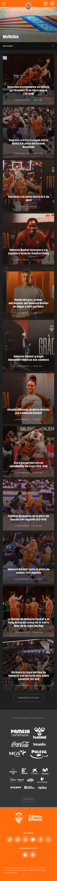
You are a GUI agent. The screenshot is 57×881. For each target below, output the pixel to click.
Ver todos (28, 799)
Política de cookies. (21, 870)
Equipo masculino (22, 100)
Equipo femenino (21, 260)
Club (22, 206)
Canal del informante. (37, 870)
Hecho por (11, 873)
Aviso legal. (32, 868)
